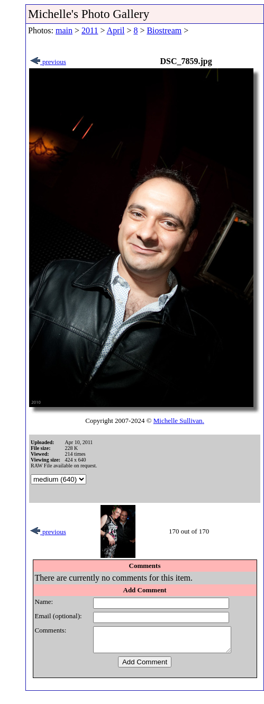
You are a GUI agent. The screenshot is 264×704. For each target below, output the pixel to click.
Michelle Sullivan (178, 421)
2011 (89, 30)
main (64, 30)
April (116, 30)
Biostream (164, 30)
